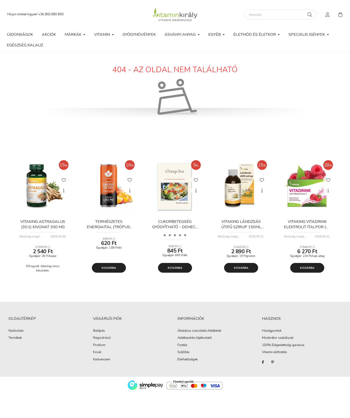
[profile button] (327, 14)
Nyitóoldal (16, 331)
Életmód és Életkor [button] (255, 34)
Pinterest (273, 362)
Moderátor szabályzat (277, 338)
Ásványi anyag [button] (181, 34)
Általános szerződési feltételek (199, 331)
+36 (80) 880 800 (51, 14)
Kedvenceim (101, 360)
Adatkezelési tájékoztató (194, 338)
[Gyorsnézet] (64, 190)
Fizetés (182, 345)
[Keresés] (280, 14)
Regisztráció (102, 338)
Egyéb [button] (215, 34)
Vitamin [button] (102, 34)
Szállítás (183, 352)
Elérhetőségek (187, 360)
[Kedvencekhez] (64, 179)
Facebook (263, 362)
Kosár (97, 352)
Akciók (49, 34)
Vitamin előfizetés (274, 352)
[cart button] (340, 14)
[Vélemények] (175, 234)
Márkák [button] (73, 34)
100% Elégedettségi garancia (283, 345)
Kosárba (109, 268)
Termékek (15, 338)
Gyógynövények (139, 34)
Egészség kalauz (25, 45)
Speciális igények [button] (307, 34)
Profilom (99, 345)
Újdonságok (20, 34)
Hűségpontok (271, 331)
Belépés (99, 331)
